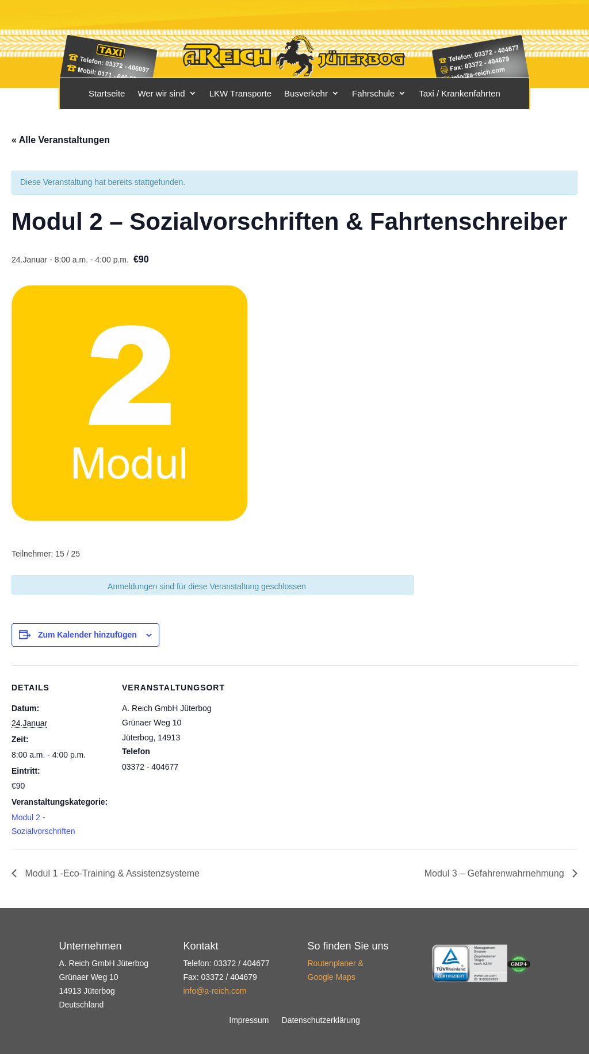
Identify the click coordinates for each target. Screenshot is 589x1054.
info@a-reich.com (214, 990)
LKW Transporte (240, 93)
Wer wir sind (161, 93)
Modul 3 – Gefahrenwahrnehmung (495, 873)
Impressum (249, 1020)
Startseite (107, 93)
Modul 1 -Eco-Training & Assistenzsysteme (111, 873)
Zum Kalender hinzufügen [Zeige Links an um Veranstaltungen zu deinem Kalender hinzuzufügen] (87, 634)
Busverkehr (306, 93)
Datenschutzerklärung (321, 1020)
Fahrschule (373, 93)
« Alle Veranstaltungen (61, 140)
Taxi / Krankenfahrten (459, 93)
